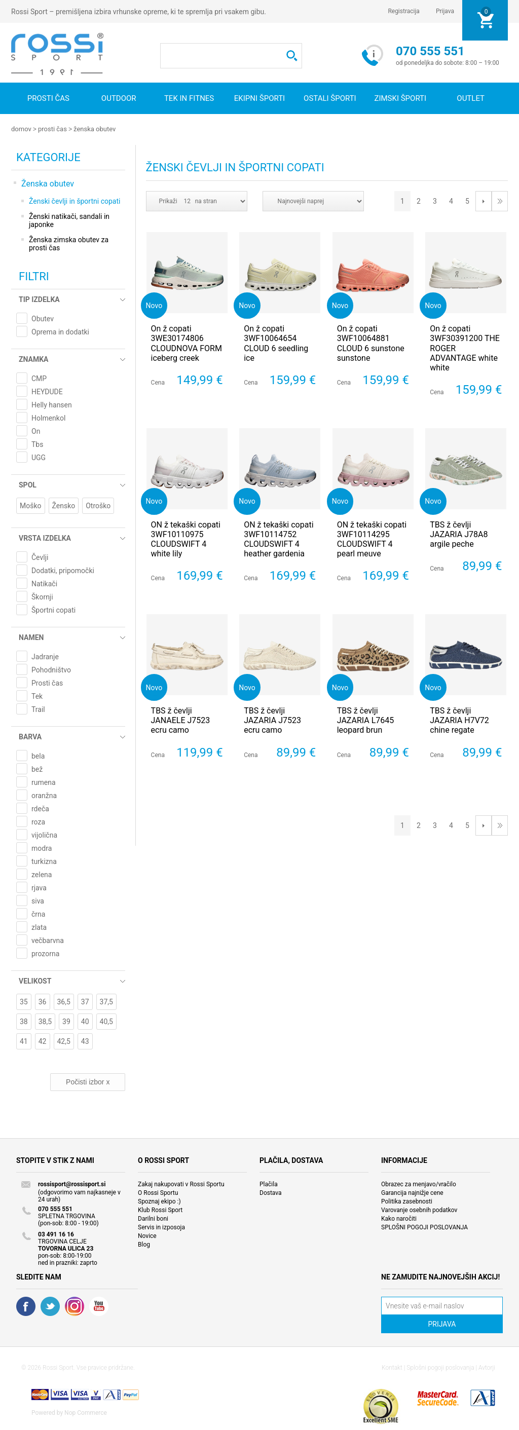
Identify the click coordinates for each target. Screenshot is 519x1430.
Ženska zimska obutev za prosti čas (68, 243)
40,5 (106, 1021)
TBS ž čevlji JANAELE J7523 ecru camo (180, 719)
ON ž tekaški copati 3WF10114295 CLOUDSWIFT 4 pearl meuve (371, 538)
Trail (38, 709)
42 (43, 1041)
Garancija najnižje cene (412, 1192)
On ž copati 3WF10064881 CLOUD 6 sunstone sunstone (370, 342)
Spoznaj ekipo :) (159, 1201)
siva (37, 900)
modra (41, 848)
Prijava (445, 11)
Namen (31, 637)
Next (483, 201)
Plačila (269, 1183)
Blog (144, 1244)
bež (37, 769)
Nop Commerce (85, 1412)
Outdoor (118, 98)
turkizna (44, 861)
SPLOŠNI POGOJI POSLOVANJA (424, 1226)
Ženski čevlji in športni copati (74, 201)
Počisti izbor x (87, 1081)
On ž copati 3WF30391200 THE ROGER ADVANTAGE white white (465, 347)
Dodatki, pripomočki (62, 570)
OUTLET (471, 98)
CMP (39, 378)
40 (85, 1021)
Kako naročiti (399, 1218)
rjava (39, 887)
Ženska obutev (94, 129)
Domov (21, 129)
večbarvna (47, 940)
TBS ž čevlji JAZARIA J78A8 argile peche (459, 533)
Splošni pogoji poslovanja (440, 1367)
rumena (43, 782)
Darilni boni (153, 1218)
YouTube (98, 1305)
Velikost (35, 980)
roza (38, 821)
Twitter (50, 1305)
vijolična (44, 835)
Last (500, 201)
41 (24, 1041)
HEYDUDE (47, 391)
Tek (37, 696)
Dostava (271, 1192)
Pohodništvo (51, 669)
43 (85, 1041)
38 (24, 1021)
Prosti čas (48, 98)
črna (38, 914)
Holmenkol (48, 417)
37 (85, 1001)
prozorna (45, 953)
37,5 (106, 1001)
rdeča (40, 808)
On (35, 431)
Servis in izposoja (161, 1226)
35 (24, 1001)
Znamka (33, 359)
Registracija (404, 11)
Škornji (42, 596)
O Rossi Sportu (158, 1192)
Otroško (98, 505)
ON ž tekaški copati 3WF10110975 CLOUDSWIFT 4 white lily (185, 538)
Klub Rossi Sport (160, 1209)
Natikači (44, 583)
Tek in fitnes (189, 98)
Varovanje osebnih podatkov (419, 1209)
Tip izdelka (39, 299)
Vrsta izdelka (45, 538)
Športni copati (53, 610)
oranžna (44, 795)
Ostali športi (330, 98)
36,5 (63, 1001)
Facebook (25, 1305)
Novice (147, 1235)
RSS (74, 1305)
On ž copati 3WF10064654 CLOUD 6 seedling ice (276, 342)
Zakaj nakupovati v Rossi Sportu (181, 1183)
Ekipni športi (259, 98)
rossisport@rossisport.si (71, 1183)
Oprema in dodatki (60, 331)
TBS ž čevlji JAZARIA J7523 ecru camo (272, 719)
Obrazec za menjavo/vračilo (418, 1183)
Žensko (64, 505)
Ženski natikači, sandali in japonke (69, 220)
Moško (31, 505)
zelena (41, 874)
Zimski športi (400, 98)
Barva (30, 736)
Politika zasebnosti (406, 1201)
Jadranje (45, 656)
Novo (154, 305)
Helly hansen (51, 404)
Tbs (37, 444)
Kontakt (392, 1367)
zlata (39, 927)
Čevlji (39, 557)
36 (43, 1001)
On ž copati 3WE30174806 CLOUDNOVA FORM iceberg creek (186, 342)
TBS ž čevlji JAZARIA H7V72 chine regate (459, 719)
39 (66, 1021)
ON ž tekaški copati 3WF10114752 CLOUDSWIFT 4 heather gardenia (278, 538)
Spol (27, 484)
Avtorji (486, 1367)
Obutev (42, 318)
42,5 (63, 1041)
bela (38, 755)
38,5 (45, 1021)
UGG (38, 457)
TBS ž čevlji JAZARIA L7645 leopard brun (365, 719)
